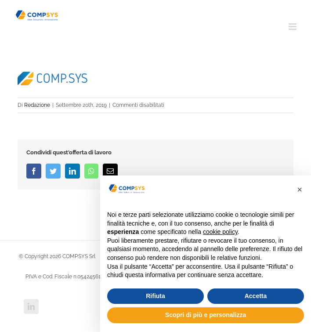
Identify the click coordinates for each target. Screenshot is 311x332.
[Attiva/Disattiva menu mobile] (293, 26)
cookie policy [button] (220, 231)
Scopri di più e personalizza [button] (205, 314)
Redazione (37, 105)
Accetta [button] (256, 295)
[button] (300, 189)
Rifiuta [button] (155, 295)
